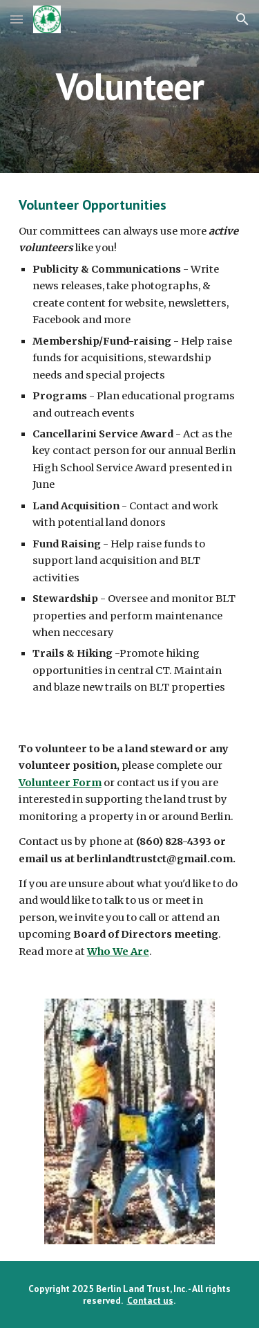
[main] (130, 86)
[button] (16, 19)
